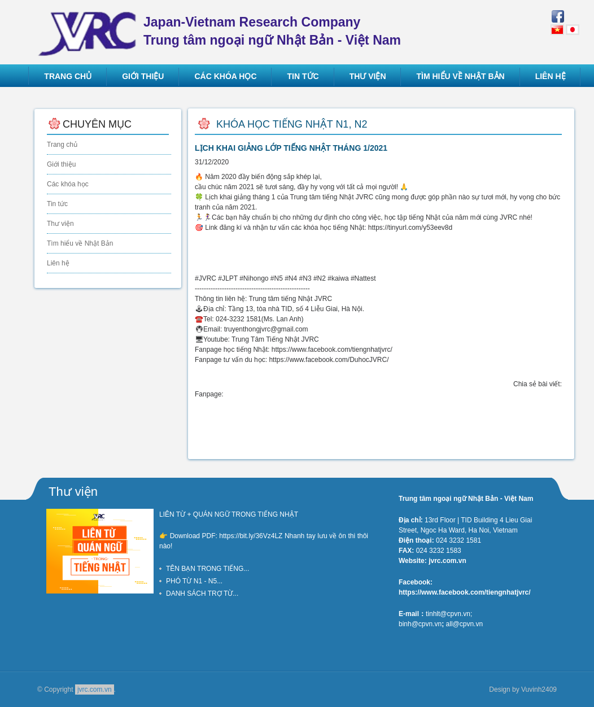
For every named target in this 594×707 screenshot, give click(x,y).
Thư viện (60, 224)
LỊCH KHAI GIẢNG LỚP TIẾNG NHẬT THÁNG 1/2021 (291, 147)
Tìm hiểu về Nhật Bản (80, 243)
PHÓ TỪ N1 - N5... (194, 581)
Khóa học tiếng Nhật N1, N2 (291, 124)
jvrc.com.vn (94, 689)
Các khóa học (68, 184)
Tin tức (57, 204)
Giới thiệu (61, 164)
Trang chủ (62, 145)
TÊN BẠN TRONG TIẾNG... (207, 569)
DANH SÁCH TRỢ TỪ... (202, 593)
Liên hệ (58, 263)
